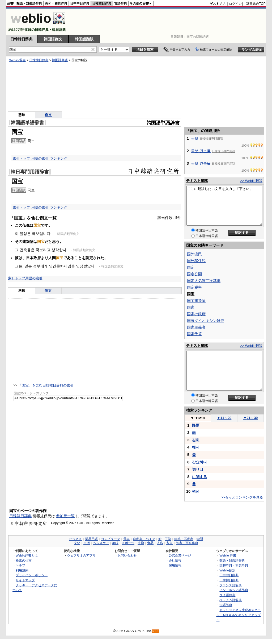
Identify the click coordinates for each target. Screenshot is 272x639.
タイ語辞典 (227, 595)
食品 (150, 543)
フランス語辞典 (230, 585)
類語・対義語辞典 (29, 3)
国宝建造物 (196, 300)
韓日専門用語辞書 (30, 172)
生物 (141, 543)
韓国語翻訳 (84, 39)
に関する (199, 477)
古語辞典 (120, 3)
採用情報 (175, 565)
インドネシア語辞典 (233, 590)
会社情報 (175, 560)
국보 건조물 (201, 151)
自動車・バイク (144, 539)
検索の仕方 (24, 560)
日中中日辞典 (79, 3)
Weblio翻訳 (227, 570)
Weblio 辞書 (17, 60)
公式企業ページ (180, 555)
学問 (200, 539)
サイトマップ (25, 580)
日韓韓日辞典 (101, 3)
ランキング (58, 158)
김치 (195, 440)
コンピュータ (110, 539)
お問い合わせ (127, 555)
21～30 (250, 418)
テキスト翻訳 (197, 181)
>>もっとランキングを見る (242, 497)
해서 (195, 447)
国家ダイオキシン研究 (205, 320)
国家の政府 (196, 314)
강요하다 (199, 462)
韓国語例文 (53, 39)
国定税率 (194, 287)
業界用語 (91, 539)
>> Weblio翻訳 (251, 181)
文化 (77, 543)
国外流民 (194, 254)
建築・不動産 (183, 539)
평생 (195, 491)
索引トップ (21, 158)
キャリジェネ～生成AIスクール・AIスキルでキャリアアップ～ (238, 614)
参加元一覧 (65, 516)
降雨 (195, 425)
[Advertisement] (169, 22)
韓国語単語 (60, 60)
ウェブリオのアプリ (81, 555)
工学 (168, 539)
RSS (155, 631)
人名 (160, 543)
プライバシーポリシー (32, 575)
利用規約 (22, 570)
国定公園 (194, 274)
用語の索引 (40, 158)
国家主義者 (196, 327)
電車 (126, 539)
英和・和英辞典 (56, 3)
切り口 (197, 469)
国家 (190, 307)
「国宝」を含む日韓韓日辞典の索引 (46, 385)
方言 (169, 543)
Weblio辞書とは (27, 555)
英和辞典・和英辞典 (233, 565)
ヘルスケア (101, 543)
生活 (86, 543)
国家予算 (194, 334)
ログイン (235, 4)
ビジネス (75, 539)
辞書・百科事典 (187, 543)
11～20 (224, 418)
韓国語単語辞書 (27, 122)
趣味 (115, 543)
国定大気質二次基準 (203, 281)
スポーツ (128, 543)
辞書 (10, 3)
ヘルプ (20, 565)
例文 (48, 115)
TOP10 (197, 418)
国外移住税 (196, 261)
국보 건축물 (201, 163)
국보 (31, 141)
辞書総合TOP (256, 4)
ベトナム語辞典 (230, 600)
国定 (190, 267)
